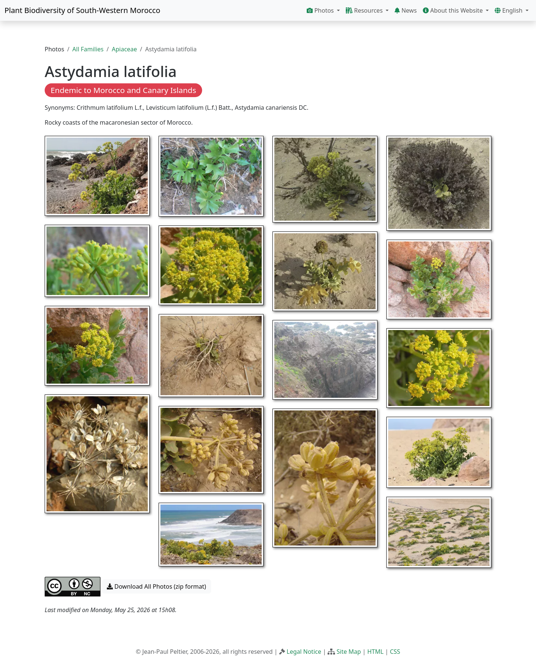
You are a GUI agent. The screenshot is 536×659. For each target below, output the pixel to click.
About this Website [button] (454, 10)
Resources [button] (365, 10)
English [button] (509, 10)
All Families (87, 49)
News (406, 10)
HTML (375, 651)
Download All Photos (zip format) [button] (156, 586)
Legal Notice (304, 651)
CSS (395, 651)
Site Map (348, 651)
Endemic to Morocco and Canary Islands (123, 90)
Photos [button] (321, 10)
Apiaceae (124, 49)
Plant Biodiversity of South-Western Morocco (82, 10)
